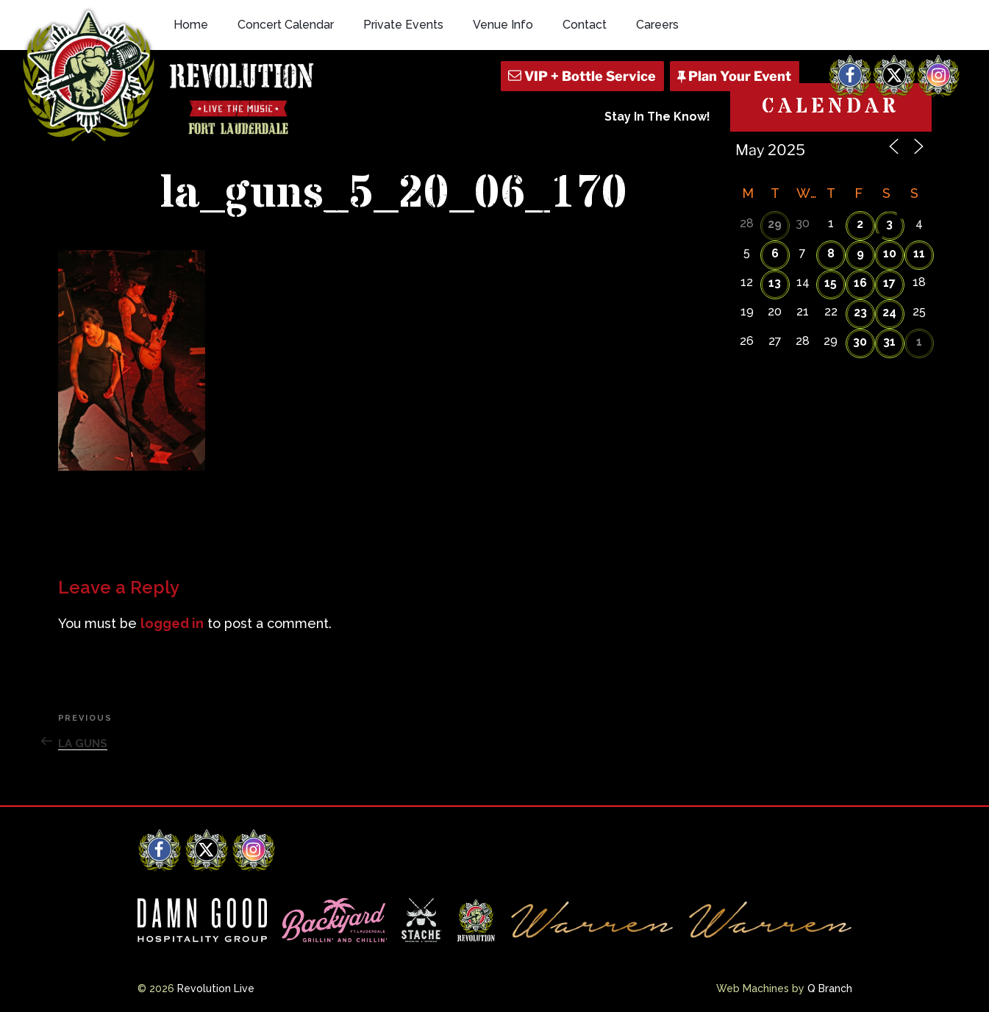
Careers (657, 25)
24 (889, 312)
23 (860, 312)
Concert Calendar (286, 25)
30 (860, 342)
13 (774, 283)
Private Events (403, 25)
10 (889, 253)
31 (889, 342)
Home (191, 25)
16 (860, 283)
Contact (585, 25)
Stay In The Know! (657, 117)
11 (919, 253)
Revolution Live (215, 988)
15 (830, 283)
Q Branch (829, 988)
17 (889, 283)
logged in (172, 623)
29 (775, 224)
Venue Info (503, 25)
